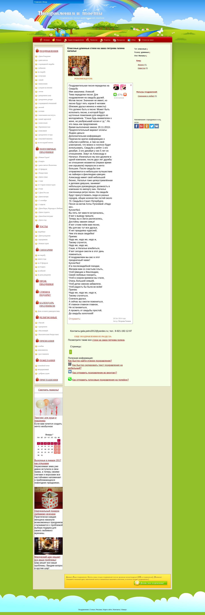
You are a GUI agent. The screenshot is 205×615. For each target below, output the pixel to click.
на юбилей (41, 271)
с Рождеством (43, 173)
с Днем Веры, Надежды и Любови (50, 208)
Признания (46, 341)
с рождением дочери (45, 100)
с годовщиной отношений (47, 103)
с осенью (41, 111)
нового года (42, 259)
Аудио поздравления (76, 40)
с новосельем (42, 123)
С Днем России (43, 193)
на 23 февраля (43, 263)
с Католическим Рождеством (48, 335)
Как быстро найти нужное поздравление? (90, 361)
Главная (37, 2)
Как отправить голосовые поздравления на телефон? (100, 380)
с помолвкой (42, 131)
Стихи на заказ (148, 40)
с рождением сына (44, 96)
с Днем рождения (44, 236)
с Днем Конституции (45, 216)
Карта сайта (107, 610)
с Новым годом (43, 244)
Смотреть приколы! (48, 390)
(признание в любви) (146, 96)
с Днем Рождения (44, 56)
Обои (133, 40)
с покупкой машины (45, 139)
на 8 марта (41, 267)
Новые (58, 40)
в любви (41, 346)
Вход (45, 2)
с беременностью (44, 127)
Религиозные (48, 317)
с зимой (40, 80)
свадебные (41, 232)
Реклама (99, 610)
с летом (40, 92)
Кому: (138, 61)
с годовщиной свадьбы (46, 64)
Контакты (116, 610)
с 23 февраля (42, 169)
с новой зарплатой (44, 119)
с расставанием (43, 354)
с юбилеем (41, 68)
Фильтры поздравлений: (146, 92)
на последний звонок (45, 143)
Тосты (43, 226)
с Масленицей (43, 331)
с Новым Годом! (43, 157)
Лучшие (46, 40)
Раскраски (121, 40)
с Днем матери (43, 197)
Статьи (92, 610)
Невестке (141, 68)
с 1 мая (40, 181)
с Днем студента (44, 212)
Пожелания (47, 360)
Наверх (124, 610)
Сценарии (46, 250)
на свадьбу (41, 72)
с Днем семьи (43, 177)
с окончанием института (46, 115)
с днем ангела (43, 60)
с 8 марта (41, 161)
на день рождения (44, 275)
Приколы (93, 40)
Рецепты (107, 40)
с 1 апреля (41, 204)
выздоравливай (43, 369)
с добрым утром (43, 373)
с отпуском (42, 76)
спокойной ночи (43, 366)
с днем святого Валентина (47, 165)
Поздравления (48, 51)
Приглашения (48, 380)
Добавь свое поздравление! (152, 583)
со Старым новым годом (46, 185)
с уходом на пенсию (45, 88)
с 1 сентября (42, 200)
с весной (41, 107)
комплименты (43, 350)
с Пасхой (41, 323)
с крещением (42, 327)
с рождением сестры (45, 135)
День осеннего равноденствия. (49, 311)
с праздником (42, 240)
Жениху (141, 65)
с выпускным (42, 84)
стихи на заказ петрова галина (108, 340)
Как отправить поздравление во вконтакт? (94, 372)
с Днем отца (42, 220)
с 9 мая (40, 189)
